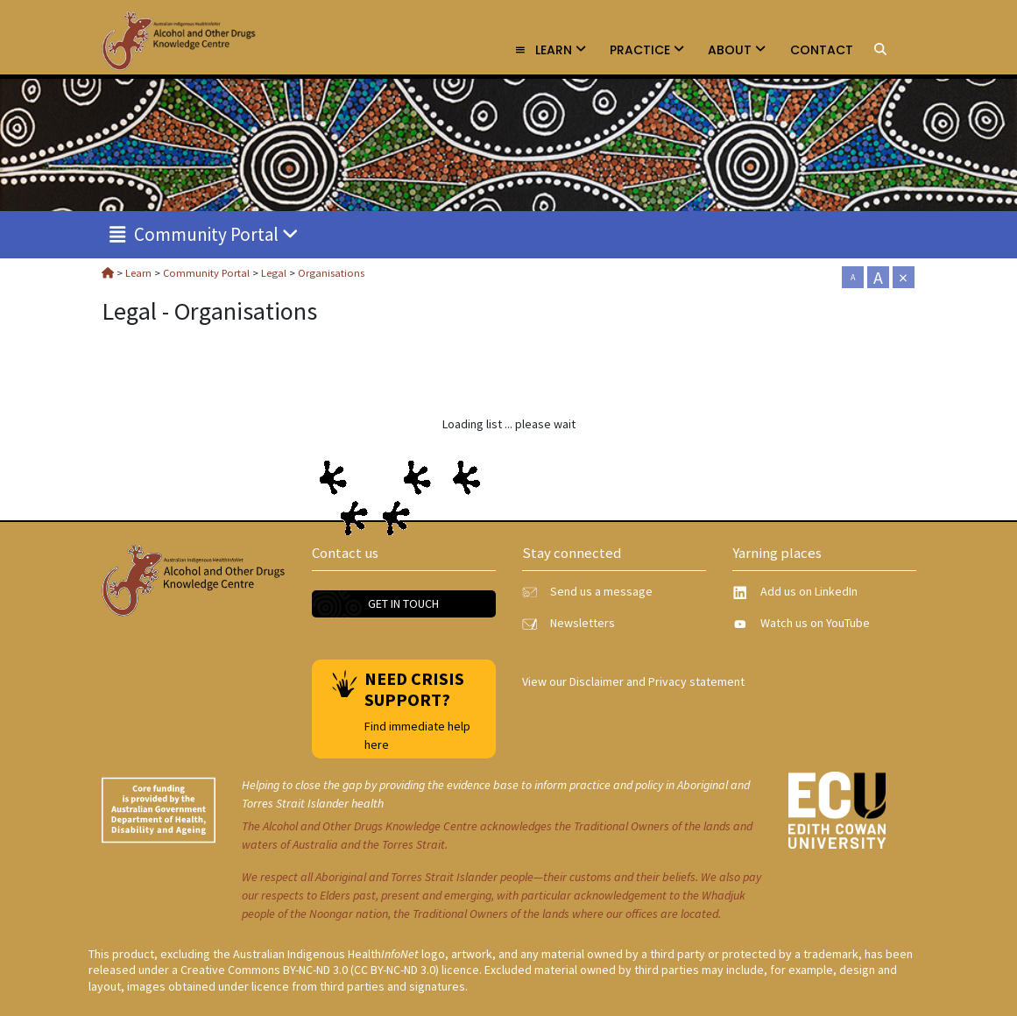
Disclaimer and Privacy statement (657, 681)
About (737, 50)
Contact (821, 50)
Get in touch (403, 603)
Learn (550, 50)
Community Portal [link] (204, 234)
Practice (647, 50)
